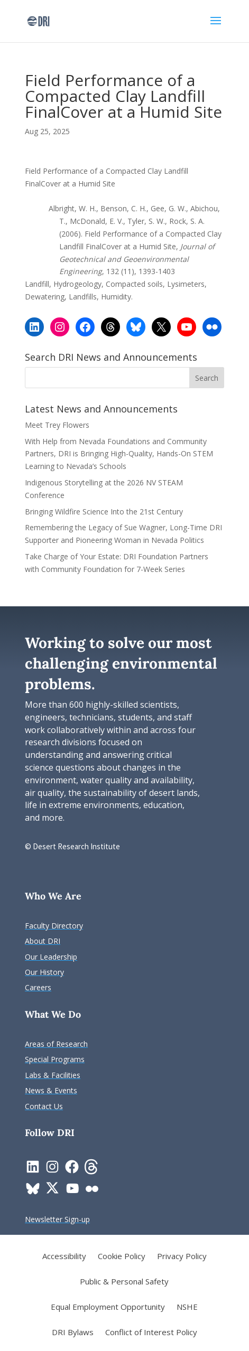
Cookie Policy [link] (121, 1256)
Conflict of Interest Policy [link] (151, 1332)
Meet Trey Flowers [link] (57, 425)
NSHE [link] (187, 1307)
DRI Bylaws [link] (73, 1332)
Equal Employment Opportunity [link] (108, 1307)
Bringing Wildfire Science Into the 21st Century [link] (105, 511)
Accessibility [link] (64, 1256)
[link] (38, 20)
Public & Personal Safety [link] (124, 1282)
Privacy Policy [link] (182, 1256)
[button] (215, 27)
